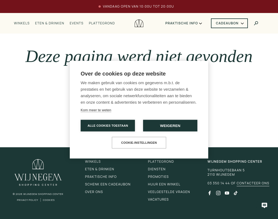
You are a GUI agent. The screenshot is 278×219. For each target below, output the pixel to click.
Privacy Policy (27, 200)
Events (77, 23)
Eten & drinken (49, 23)
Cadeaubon (227, 23)
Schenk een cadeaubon (108, 184)
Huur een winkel (164, 184)
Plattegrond (102, 23)
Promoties (158, 176)
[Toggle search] (256, 23)
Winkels (22, 23)
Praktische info (181, 23)
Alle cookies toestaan (107, 125)
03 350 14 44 (218, 183)
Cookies (49, 200)
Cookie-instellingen (139, 142)
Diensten (157, 169)
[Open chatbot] (264, 205)
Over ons (94, 191)
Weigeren (170, 125)
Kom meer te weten (96, 110)
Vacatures (158, 199)
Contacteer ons (253, 183)
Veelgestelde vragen (169, 191)
